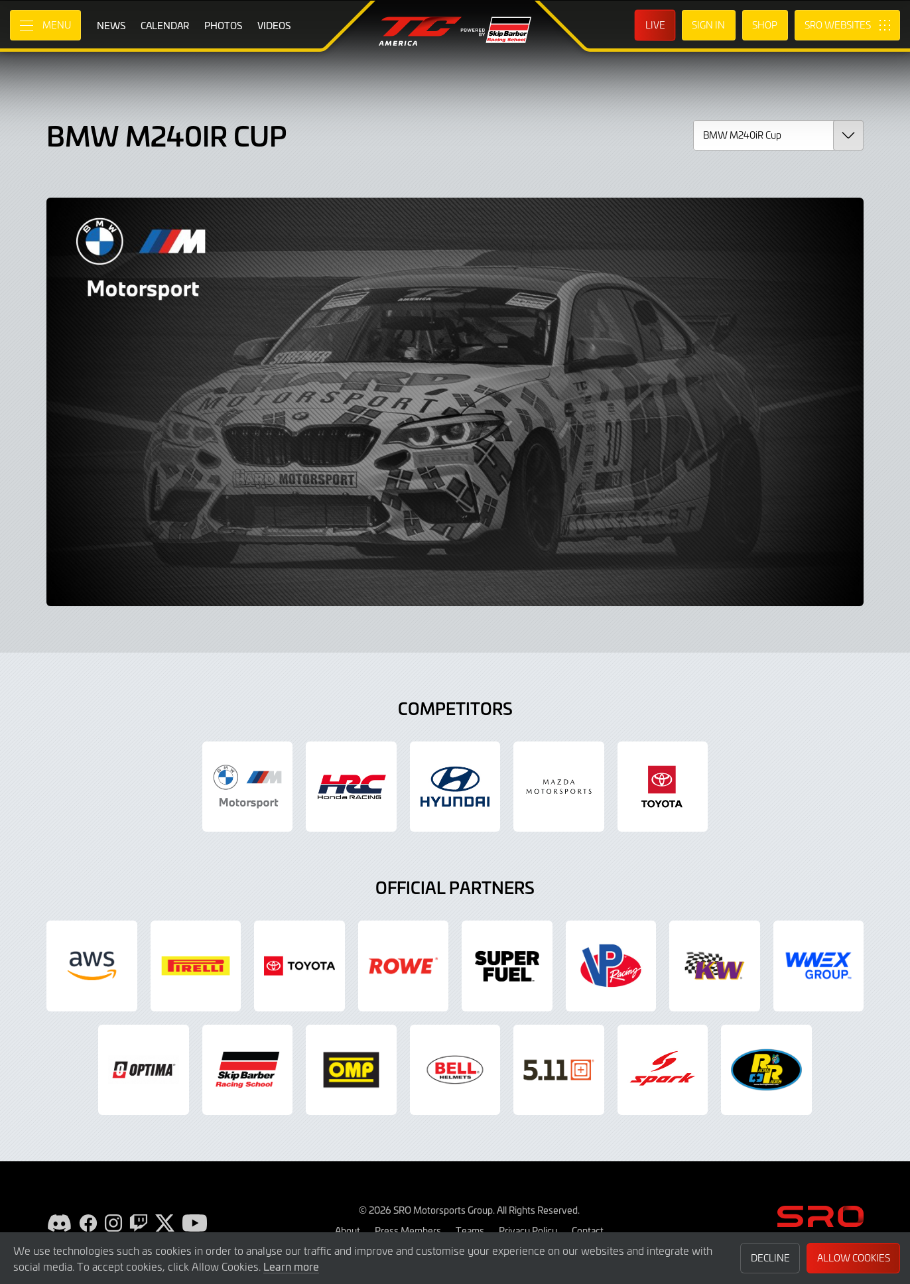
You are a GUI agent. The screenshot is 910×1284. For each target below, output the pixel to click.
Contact (588, 1230)
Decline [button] (770, 1258)
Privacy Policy (528, 1230)
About (347, 1230)
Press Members (408, 1230)
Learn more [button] (291, 1266)
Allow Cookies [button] (853, 1258)
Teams (470, 1230)
